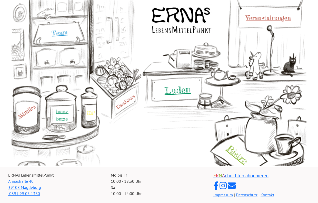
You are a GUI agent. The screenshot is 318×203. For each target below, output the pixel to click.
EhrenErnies (125, 102)
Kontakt (267, 194)
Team (59, 32)
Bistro (237, 154)
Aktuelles (26, 111)
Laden (177, 90)
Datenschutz (246, 194)
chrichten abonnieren (241, 175)
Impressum (223, 194)
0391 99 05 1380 (24, 193)
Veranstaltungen (268, 18)
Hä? (91, 113)
